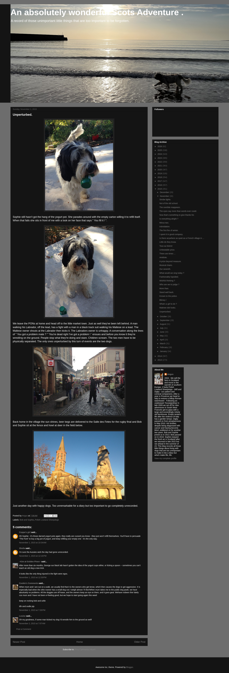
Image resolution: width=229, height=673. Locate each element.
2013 (160, 360)
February (164, 347)
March (163, 343)
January (163, 351)
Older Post (139, 642)
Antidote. (163, 257)
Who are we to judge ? (169, 284)
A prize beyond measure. (170, 261)
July (162, 328)
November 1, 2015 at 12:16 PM (32, 556)
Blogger (129, 667)
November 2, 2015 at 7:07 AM (32, 623)
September (165, 320)
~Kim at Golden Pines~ (30, 561)
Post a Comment (23, 629)
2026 (160, 146)
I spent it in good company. (171, 234)
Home (79, 642)
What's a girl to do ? (168, 304)
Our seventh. (165, 269)
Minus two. (164, 223)
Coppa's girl (24, 532)
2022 (160, 162)
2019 (160, 173)
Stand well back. (166, 292)
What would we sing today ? (171, 273)
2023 (160, 158)
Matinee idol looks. (167, 308)
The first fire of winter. (168, 230)
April (162, 340)
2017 (160, 181)
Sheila (22, 548)
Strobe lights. (165, 199)
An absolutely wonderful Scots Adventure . (97, 12)
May (162, 336)
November (164, 196)
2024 (160, 154)
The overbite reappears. (170, 207)
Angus (170, 374)
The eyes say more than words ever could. (178, 211)
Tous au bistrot (165, 246)
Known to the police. (168, 296)
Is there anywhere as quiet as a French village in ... (181, 238)
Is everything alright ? (168, 219)
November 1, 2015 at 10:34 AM (32, 542)
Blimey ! (163, 300)
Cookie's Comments (28, 583)
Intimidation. (164, 226)
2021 (160, 166)
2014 (160, 356)
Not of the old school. (168, 203)
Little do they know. (167, 242)
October (163, 316)
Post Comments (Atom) (85, 649)
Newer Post (19, 642)
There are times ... (167, 253)
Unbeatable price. (167, 250)
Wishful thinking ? (167, 281)
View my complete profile (165, 458)
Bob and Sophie (27, 520)
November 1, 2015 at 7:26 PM (32, 610)
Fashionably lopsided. (169, 277)
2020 (160, 169)
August (163, 324)
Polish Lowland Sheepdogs (47, 520)
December (164, 192)
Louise (22, 616)
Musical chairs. (166, 265)
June (162, 332)
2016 (160, 185)
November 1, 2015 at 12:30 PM (32, 577)
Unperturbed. (165, 312)
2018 (160, 177)
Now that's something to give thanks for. (176, 215)
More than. (164, 288)
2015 (160, 189)
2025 (160, 150)
